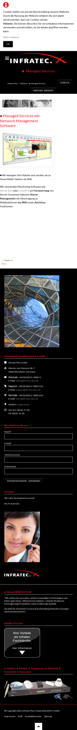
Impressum (9, 716)
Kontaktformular (33, 716)
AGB (20, 716)
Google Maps (22, 404)
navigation (7, 58)
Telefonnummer (12, 454)
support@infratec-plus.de (28, 389)
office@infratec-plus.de (27, 380)
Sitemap (48, 716)
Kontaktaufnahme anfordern (23, 481)
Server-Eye (6, 190)
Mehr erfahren (11, 37)
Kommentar (10, 466)
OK (8, 44)
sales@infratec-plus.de (27, 398)
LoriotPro (24, 190)
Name (9, 431)
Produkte (23, 83)
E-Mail (9, 443)
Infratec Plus (13, 83)
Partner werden (43, 90)
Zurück (64, 82)
